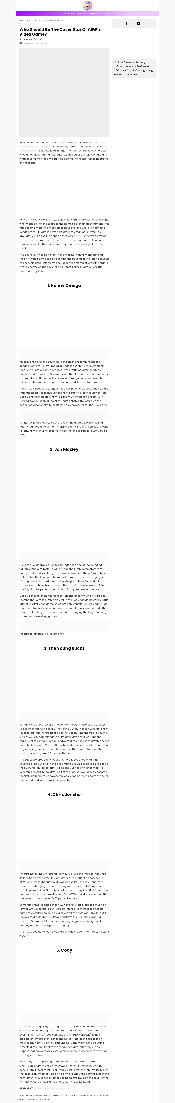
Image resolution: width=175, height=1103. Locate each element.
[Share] (30, 1037)
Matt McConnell (28, 43)
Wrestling (22, 24)
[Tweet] (53, 1037)
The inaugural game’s (33, 111)
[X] (144, 13)
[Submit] (98, 1037)
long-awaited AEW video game (38, 107)
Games (80, 13)
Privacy (105, 13)
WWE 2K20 (79, 197)
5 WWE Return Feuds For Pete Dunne (56, 1014)
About (93, 13)
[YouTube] (148, 13)
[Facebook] (140, 13)
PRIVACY (43, 1102)
